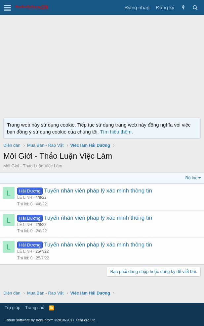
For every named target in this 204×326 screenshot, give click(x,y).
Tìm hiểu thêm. (116, 132)
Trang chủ (34, 307)
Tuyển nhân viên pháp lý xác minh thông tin (98, 191)
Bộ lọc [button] (191, 177)
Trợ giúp (12, 307)
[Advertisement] (102, 64)
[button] (7, 7)
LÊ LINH (24, 197)
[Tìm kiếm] (195, 7)
